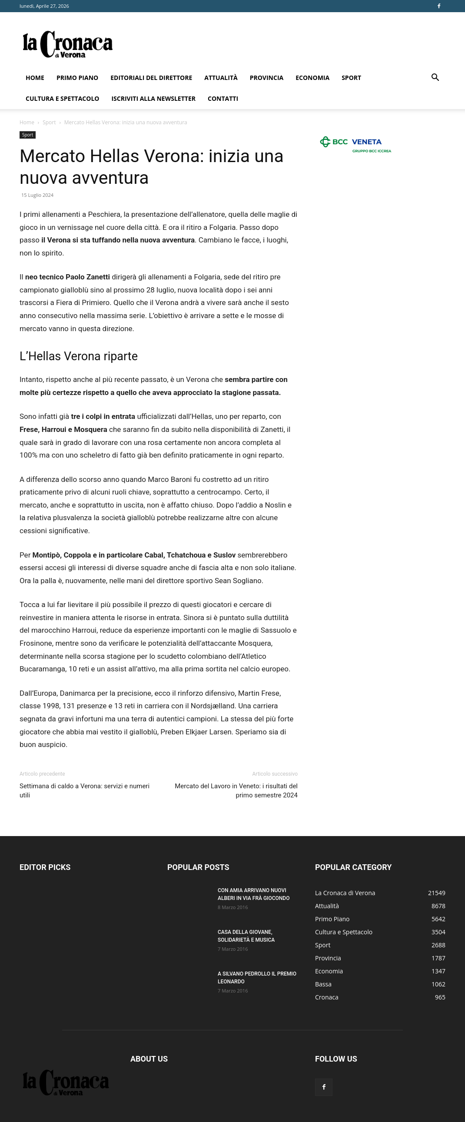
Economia (312, 77)
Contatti (223, 98)
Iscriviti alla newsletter (153, 98)
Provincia (267, 77)
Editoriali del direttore (151, 77)
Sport (351, 77)
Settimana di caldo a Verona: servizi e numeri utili (84, 790)
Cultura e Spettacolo (62, 98)
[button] (435, 78)
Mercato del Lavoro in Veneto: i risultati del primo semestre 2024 (236, 790)
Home (35, 77)
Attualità (220, 77)
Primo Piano (77, 77)
